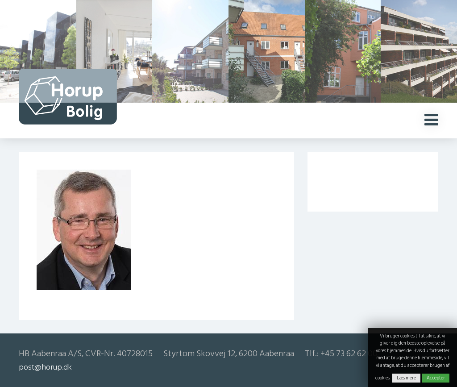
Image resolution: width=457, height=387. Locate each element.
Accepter (436, 378)
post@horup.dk (45, 367)
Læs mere (406, 378)
